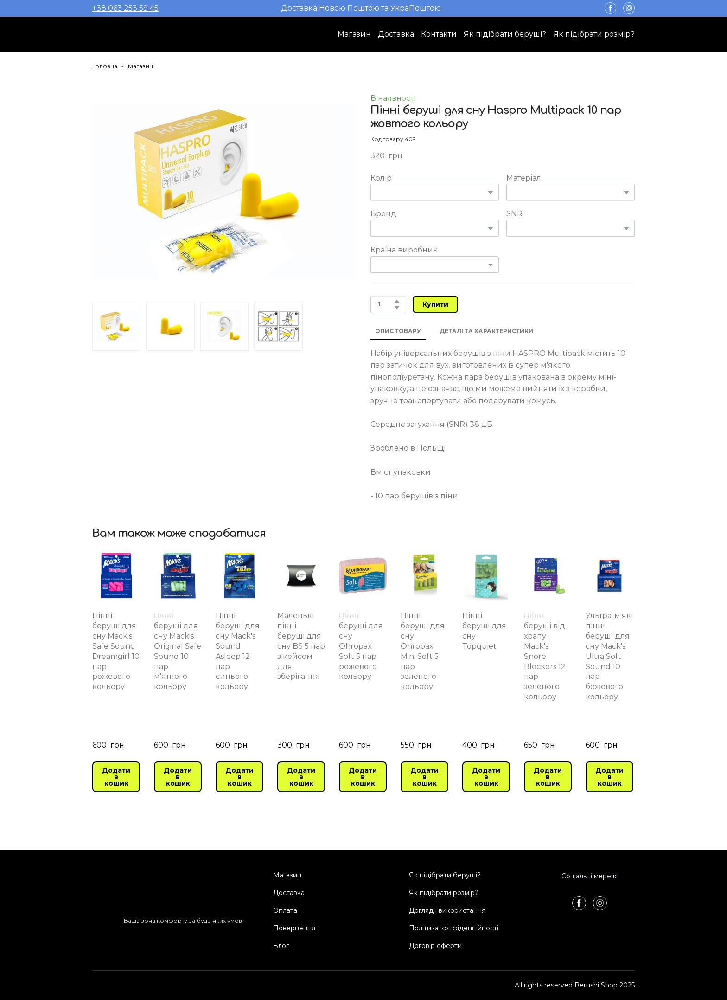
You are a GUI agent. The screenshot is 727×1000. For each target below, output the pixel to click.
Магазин (354, 34)
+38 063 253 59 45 (125, 8)
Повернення (294, 928)
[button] (610, 8)
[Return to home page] (129, 34)
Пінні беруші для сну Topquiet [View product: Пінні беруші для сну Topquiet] (484, 631)
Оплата (285, 910)
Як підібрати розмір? (594, 34)
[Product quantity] (385, 304)
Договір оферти (435, 946)
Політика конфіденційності (453, 928)
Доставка (396, 34)
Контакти (439, 34)
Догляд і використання (447, 910)
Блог (281, 946)
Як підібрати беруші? (505, 34)
